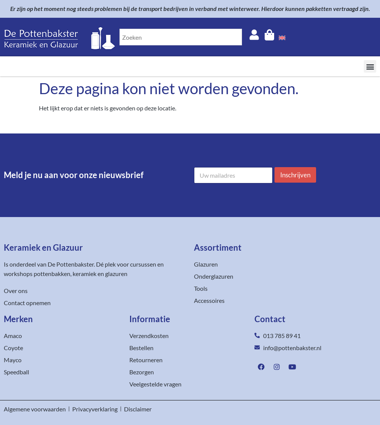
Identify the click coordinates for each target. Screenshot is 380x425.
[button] (370, 66)
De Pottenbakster (71, 264)
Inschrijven (295, 175)
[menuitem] (282, 37)
